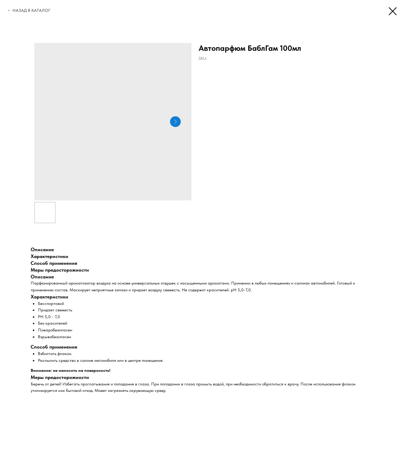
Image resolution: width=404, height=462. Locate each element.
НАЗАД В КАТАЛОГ (31, 10)
